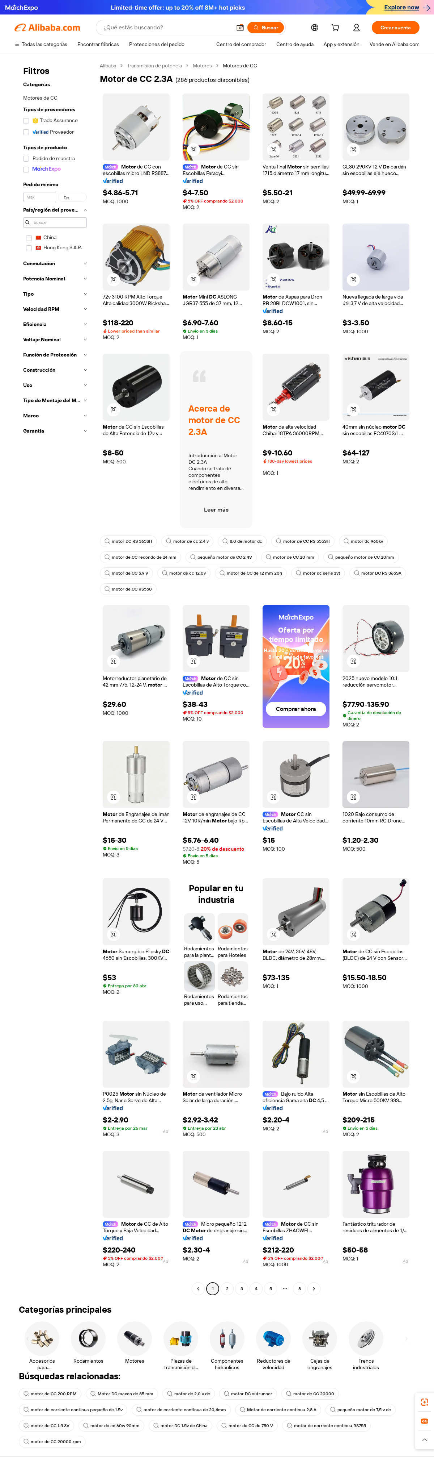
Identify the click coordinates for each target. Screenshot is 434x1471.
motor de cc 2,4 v (187, 541)
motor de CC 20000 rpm (52, 1442)
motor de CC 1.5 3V (46, 1426)
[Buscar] (265, 27)
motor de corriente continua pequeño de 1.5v (73, 1410)
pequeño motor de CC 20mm (361, 557)
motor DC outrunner (248, 1394)
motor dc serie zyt (318, 573)
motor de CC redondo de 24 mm (140, 557)
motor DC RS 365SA (377, 573)
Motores (202, 65)
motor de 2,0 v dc (188, 1394)
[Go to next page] (313, 1288)
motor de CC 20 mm (290, 557)
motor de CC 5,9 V (126, 573)
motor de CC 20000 (310, 1394)
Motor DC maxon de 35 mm (121, 1394)
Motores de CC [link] (240, 65)
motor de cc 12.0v (184, 573)
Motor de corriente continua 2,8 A (278, 1410)
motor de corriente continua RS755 (326, 1426)
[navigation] (55, 678)
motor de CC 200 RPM (50, 1394)
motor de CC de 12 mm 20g (251, 573)
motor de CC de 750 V (247, 1426)
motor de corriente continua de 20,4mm (181, 1410)
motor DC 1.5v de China (180, 1426)
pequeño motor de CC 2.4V (221, 557)
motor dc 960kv (363, 541)
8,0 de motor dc (242, 541)
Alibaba (108, 65)
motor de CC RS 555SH (303, 541)
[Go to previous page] (198, 1288)
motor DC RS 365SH (128, 541)
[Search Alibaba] (166, 28)
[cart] (336, 29)
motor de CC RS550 (128, 589)
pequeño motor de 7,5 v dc (360, 1410)
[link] (424, 1402)
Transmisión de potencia (154, 65)
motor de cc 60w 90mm (111, 1426)
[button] (240, 27)
